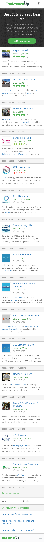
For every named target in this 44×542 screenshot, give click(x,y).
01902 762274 (8, 429)
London (26, 501)
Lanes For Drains (22, 137)
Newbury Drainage (22, 374)
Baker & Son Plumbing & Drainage (25, 404)
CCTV (4, 178)
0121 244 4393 (8, 278)
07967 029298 (8, 74)
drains (28, 93)
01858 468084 (8, 310)
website (21, 74)
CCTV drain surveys (19, 385)
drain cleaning (30, 326)
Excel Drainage (21, 196)
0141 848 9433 (8, 190)
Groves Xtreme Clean (24, 79)
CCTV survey (7, 271)
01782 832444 (8, 339)
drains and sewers (28, 122)
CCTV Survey (8, 119)
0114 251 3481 (8, 248)
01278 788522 (8, 103)
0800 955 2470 (8, 487)
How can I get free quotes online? (17, 514)
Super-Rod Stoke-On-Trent (26, 315)
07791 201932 (8, 219)
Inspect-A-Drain (21, 50)
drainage (14, 300)
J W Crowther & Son (23, 344)
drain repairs (13, 329)
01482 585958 (8, 458)
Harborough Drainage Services (24, 285)
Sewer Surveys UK (22, 225)
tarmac (7, 212)
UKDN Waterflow (22, 167)
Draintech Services (23, 108)
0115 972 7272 (8, 161)
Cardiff (5, 501)
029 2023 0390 (8, 132)
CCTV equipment (15, 297)
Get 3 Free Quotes (22, 41)
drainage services (12, 326)
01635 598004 (8, 397)
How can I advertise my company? (18, 530)
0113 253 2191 (8, 368)
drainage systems (8, 154)
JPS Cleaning (20, 435)
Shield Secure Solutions (25, 464)
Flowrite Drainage (22, 254)
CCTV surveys (21, 154)
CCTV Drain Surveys (9, 90)
